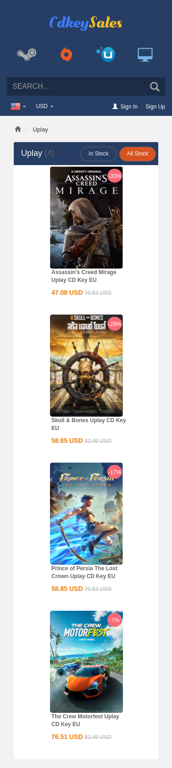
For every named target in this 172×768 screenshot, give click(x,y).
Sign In (129, 106)
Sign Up (155, 106)
